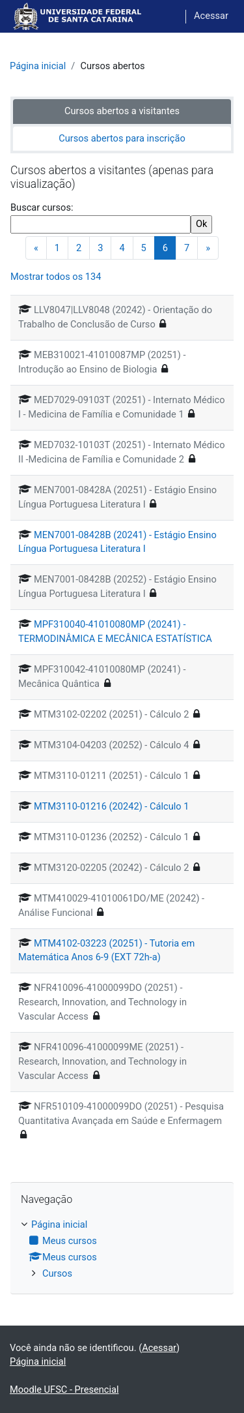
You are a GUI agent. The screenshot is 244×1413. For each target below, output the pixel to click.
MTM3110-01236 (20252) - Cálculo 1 (111, 837)
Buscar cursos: (41, 207)
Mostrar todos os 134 (55, 276)
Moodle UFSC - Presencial (64, 1389)
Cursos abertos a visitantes (122, 111)
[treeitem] (122, 1249)
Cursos (57, 1273)
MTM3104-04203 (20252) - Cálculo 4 (111, 745)
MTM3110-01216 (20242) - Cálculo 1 (111, 806)
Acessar (211, 16)
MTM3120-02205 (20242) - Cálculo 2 (111, 868)
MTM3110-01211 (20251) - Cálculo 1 (111, 776)
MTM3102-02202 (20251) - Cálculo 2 (111, 714)
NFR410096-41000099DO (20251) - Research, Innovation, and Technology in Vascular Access (102, 1002)
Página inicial (38, 66)
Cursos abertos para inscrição (122, 138)
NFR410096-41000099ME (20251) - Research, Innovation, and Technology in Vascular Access (102, 1061)
